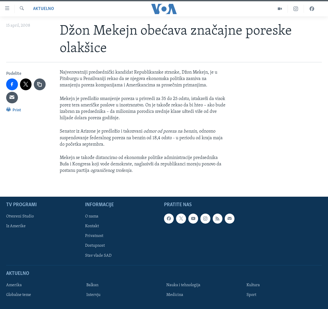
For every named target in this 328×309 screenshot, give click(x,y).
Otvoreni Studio (20, 216)
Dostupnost (95, 246)
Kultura (253, 285)
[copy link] (40, 84)
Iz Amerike (16, 226)
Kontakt (92, 226)
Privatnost (94, 236)
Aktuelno (43, 8)
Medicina (174, 295)
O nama (91, 216)
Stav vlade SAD (98, 255)
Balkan (92, 285)
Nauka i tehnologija (183, 285)
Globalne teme (18, 295)
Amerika (14, 285)
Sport (251, 295)
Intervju (93, 295)
